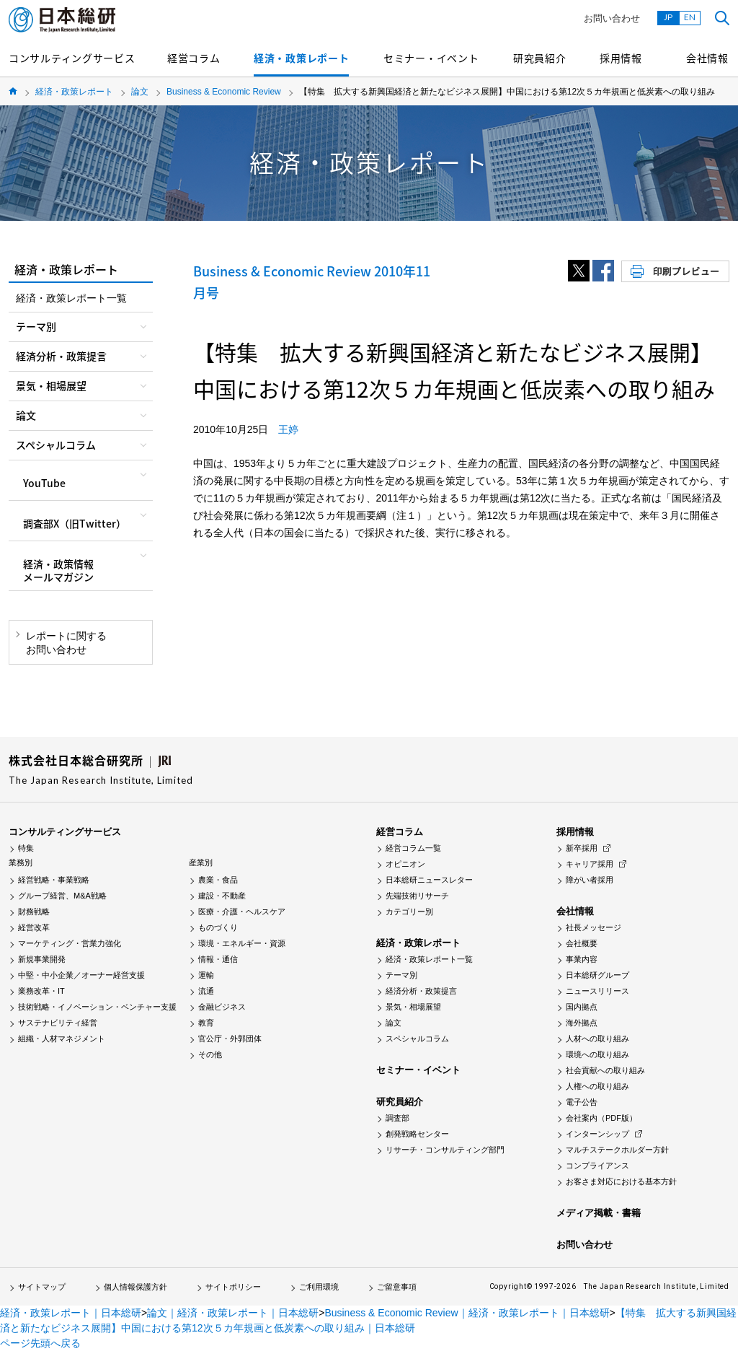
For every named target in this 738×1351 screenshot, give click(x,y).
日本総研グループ (597, 975)
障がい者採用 (589, 879)
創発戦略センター (417, 1133)
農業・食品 (218, 879)
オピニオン (405, 864)
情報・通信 (218, 959)
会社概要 (581, 943)
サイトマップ (42, 1286)
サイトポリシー (233, 1286)
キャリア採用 (589, 864)
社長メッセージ (593, 927)
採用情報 (621, 58)
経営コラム (194, 58)
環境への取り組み (597, 1054)
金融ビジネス (222, 1006)
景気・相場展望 (413, 1006)
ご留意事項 (397, 1286)
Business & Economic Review (223, 92)
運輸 (206, 975)
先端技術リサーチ (417, 895)
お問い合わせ (612, 18)
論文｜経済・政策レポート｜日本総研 (233, 1313)
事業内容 (581, 959)
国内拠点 (581, 1006)
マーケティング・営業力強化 (69, 943)
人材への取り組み (597, 1038)
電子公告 (581, 1102)
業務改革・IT (41, 991)
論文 (139, 92)
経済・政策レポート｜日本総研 (70, 1313)
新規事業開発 (42, 959)
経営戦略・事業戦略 (53, 879)
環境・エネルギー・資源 (241, 943)
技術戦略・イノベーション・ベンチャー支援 (97, 1006)
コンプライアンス (597, 1165)
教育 (206, 1022)
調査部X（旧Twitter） (74, 523)
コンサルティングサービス (72, 58)
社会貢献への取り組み (605, 1070)
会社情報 (707, 58)
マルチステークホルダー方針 (617, 1149)
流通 (206, 991)
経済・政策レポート (301, 58)
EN (689, 17)
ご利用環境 (319, 1286)
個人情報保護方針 (135, 1286)
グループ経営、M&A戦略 (62, 895)
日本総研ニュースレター (429, 879)
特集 (26, 848)
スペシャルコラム (417, 1038)
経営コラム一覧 (413, 848)
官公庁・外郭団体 (230, 1038)
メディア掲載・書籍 (598, 1212)
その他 (210, 1054)
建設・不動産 (222, 895)
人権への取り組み (597, 1086)
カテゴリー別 (409, 911)
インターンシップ (597, 1133)
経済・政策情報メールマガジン (58, 570)
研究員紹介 (539, 58)
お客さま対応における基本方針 (621, 1181)
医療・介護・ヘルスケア (241, 911)
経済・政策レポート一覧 (71, 298)
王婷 (288, 429)
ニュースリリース (597, 991)
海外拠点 (581, 1022)
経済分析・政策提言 (421, 991)
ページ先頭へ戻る (40, 1343)
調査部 (397, 1118)
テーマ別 (401, 975)
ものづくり (218, 927)
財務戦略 (34, 911)
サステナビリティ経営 (57, 1022)
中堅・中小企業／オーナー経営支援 (81, 975)
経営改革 (34, 927)
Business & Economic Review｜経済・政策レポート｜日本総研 (466, 1313)
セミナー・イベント (431, 58)
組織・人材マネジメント (61, 1038)
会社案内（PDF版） (601, 1118)
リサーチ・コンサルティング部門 (445, 1149)
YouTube (44, 483)
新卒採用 (581, 848)
